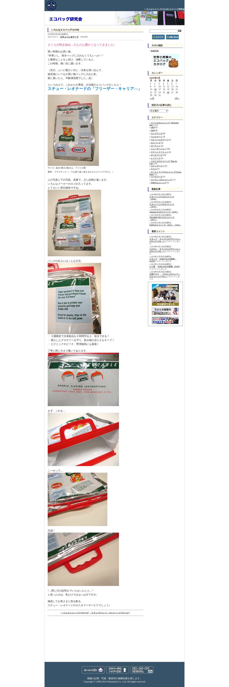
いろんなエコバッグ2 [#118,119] (75, 613)
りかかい (153, 249)
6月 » (177, 98)
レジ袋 (152, 266)
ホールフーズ (156, 155)
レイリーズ (155, 158)
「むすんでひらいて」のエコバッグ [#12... (164, 275)
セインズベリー (157, 166)
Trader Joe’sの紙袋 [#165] (169, 266)
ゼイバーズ (155, 143)
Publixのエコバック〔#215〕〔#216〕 (165, 225)
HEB (153, 130)
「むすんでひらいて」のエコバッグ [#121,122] (109, 613)
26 (168, 92)
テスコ (154, 169)
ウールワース (156, 176)
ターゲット (155, 146)
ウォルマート (156, 137)
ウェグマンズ (156, 133)
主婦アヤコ (154, 274)
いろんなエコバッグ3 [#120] (65, 30)
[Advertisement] (71, 639)
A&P (153, 127)
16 (155, 89)
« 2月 (152, 98)
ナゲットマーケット (159, 152)
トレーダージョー (158, 149)
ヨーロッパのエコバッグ (161, 180)
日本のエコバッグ (158, 183)
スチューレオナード (69, 37)
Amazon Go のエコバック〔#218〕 (163, 212)
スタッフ (153, 239)
